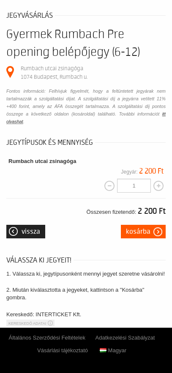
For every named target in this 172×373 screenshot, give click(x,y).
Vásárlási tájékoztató (62, 350)
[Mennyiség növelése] (158, 186)
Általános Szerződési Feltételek (47, 337)
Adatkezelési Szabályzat (125, 337)
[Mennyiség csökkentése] (109, 186)
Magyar (113, 350)
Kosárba (138, 231)
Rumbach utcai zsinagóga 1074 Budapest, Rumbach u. (54, 72)
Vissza (31, 231)
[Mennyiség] (134, 186)
